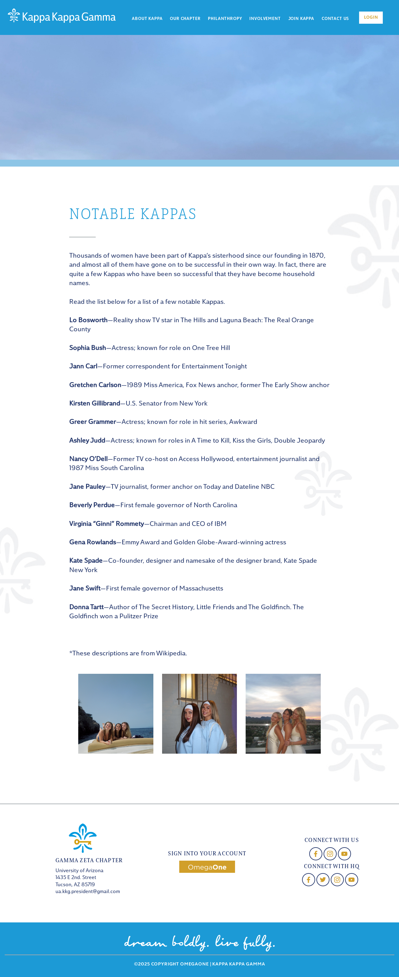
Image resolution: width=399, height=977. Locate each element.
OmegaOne (194, 964)
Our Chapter (185, 19)
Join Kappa (301, 19)
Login (371, 17)
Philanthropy (225, 19)
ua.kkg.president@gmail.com (87, 891)
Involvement (265, 19)
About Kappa (147, 19)
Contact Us (335, 19)
